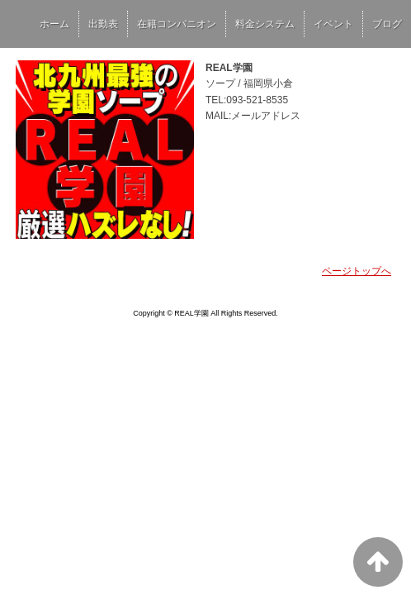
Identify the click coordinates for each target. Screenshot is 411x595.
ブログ (387, 24)
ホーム (54, 24)
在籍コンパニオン (176, 24)
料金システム (265, 24)
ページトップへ (356, 271)
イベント (333, 24)
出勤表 (103, 24)
